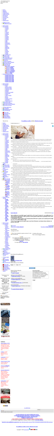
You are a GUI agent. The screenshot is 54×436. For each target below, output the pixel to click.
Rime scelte (5, 112)
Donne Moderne (6, 116)
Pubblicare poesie (6, 22)
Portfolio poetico (6, 117)
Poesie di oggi (6, 56)
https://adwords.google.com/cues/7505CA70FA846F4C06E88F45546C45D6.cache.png (35, 422)
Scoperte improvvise (16, 279)
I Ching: (2, 351)
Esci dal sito (5, 16)
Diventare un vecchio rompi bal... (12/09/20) (41, 274)
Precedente (51, 225)
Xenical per (5, 365)
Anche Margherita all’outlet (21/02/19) (41, 272)
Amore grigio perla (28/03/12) (41, 271)
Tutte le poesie (5, 25)
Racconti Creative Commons (9, 104)
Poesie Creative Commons (8, 62)
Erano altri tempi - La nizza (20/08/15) (41, 275)
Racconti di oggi (6, 101)
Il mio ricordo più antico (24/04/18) (41, 276)
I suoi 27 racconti (15, 272)
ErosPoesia (5, 114)
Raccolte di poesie (7, 63)
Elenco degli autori (7, 107)
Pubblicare (5, 11)
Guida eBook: (3, 380)
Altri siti (4, 19)
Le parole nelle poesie (7, 57)
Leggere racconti (6, 14)
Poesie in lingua (6, 65)
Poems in (9, 67)
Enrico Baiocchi (14, 212)
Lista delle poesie (7, 54)
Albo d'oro (5, 60)
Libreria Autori (6, 20)
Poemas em (10, 70)
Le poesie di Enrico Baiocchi (17, 289)
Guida (8, 361)
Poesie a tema (6, 55)
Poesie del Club (6, 64)
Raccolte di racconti (7, 105)
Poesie (4, 9)
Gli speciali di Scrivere (7, 59)
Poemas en (9, 68)
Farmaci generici (4, 361)
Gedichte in (9, 66)
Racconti (4, 10)
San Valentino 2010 (18, 260)
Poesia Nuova (6, 115)
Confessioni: (3, 357)
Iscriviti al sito (5, 17)
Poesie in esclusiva (7, 61)
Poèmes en (9, 69)
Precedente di (47, 226)
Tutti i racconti (5, 83)
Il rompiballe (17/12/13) (41, 277)
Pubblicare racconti (7, 23)
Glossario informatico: (5, 370)
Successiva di (17, 226)
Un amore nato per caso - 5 (17, 282)
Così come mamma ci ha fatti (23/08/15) (41, 273)
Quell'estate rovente (16, 276)
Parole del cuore (6, 113)
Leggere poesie (6, 13)
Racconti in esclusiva (7, 103)
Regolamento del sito (7, 109)
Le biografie (6, 108)
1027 (53, 212)
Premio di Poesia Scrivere (8, 74)
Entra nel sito (5, 15)
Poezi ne (8, 73)
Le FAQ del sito (6, 110)
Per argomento (5, 26)
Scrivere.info (26, 429)
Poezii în (9, 71)
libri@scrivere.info (39, 120)
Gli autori (5, 18)
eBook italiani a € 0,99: (5, 343)
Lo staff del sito (27, 407)
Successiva (13, 225)
